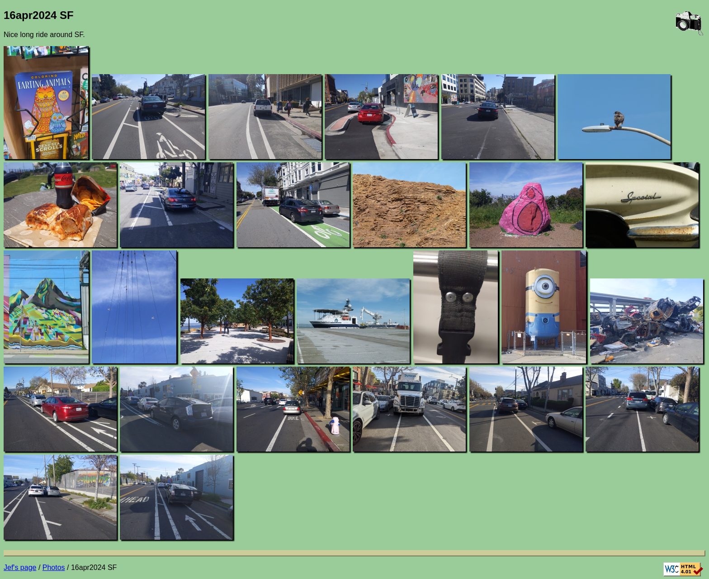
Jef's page (20, 567)
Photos (54, 567)
